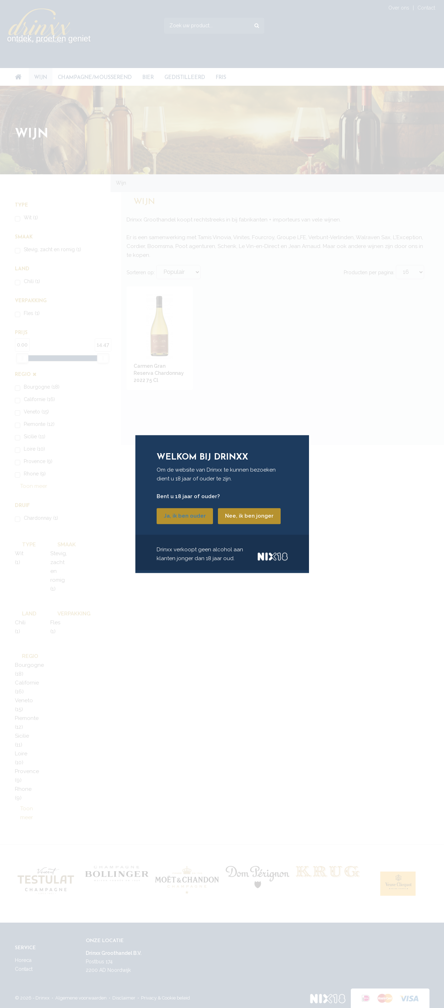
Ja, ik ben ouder (185, 516)
